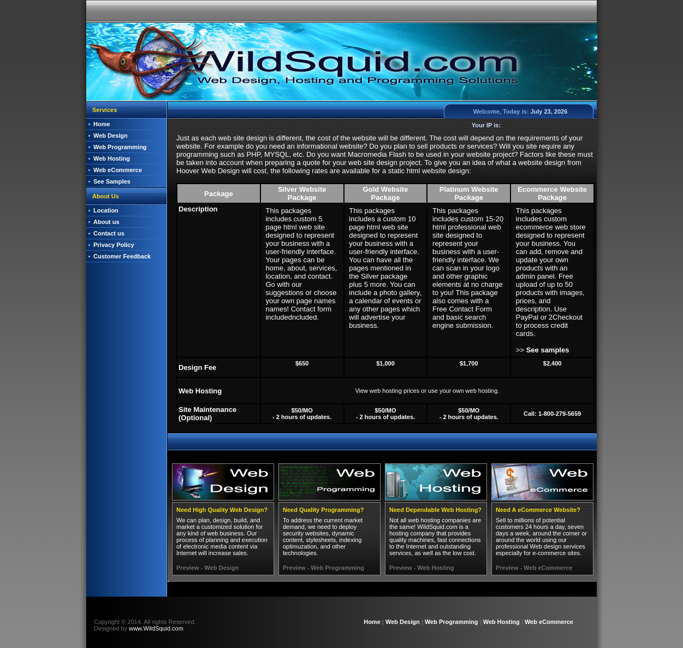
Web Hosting (111, 158)
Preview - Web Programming (323, 567)
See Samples (111, 181)
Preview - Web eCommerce (534, 567)
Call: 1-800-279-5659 (552, 413)
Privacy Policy (113, 244)
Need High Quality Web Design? (222, 509)
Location (105, 210)
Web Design (110, 135)
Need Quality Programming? (323, 509)
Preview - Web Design (207, 567)
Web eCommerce (117, 170)
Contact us (108, 233)
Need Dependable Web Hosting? (435, 509)
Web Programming (120, 147)
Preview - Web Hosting (421, 567)
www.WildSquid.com (156, 628)
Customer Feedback (122, 256)
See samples (547, 350)
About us (106, 222)
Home (101, 124)
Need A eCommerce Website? (538, 509)
